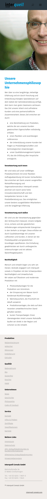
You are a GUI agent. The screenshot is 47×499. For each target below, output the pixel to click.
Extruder (8, 357)
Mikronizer (9, 350)
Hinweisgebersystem (13, 458)
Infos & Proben (11, 420)
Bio (6, 372)
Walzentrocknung (12, 342)
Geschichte (9, 398)
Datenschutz (10, 445)
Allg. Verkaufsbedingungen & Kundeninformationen (17, 450)
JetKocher (9, 346)
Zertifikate (9, 423)
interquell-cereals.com (34, 492)
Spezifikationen (11, 427)
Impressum (9, 441)
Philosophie (10, 401)
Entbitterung (10, 354)
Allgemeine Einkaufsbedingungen (19, 455)
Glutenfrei (9, 376)
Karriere (8, 431)
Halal (7, 383)
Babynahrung (10, 368)
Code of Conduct (12, 405)
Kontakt (8, 416)
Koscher (8, 379)
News (7, 394)
